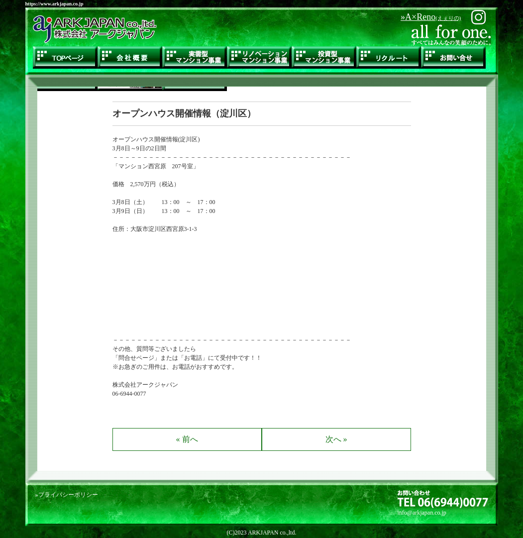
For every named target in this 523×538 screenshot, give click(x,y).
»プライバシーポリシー (66, 494)
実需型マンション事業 (194, 57)
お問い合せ (453, 57)
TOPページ (65, 57)
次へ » (336, 439)
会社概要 (130, 57)
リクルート (388, 57)
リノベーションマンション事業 (259, 57)
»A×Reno (431, 17)
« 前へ (187, 439)
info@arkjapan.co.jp (422, 512)
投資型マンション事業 (324, 57)
